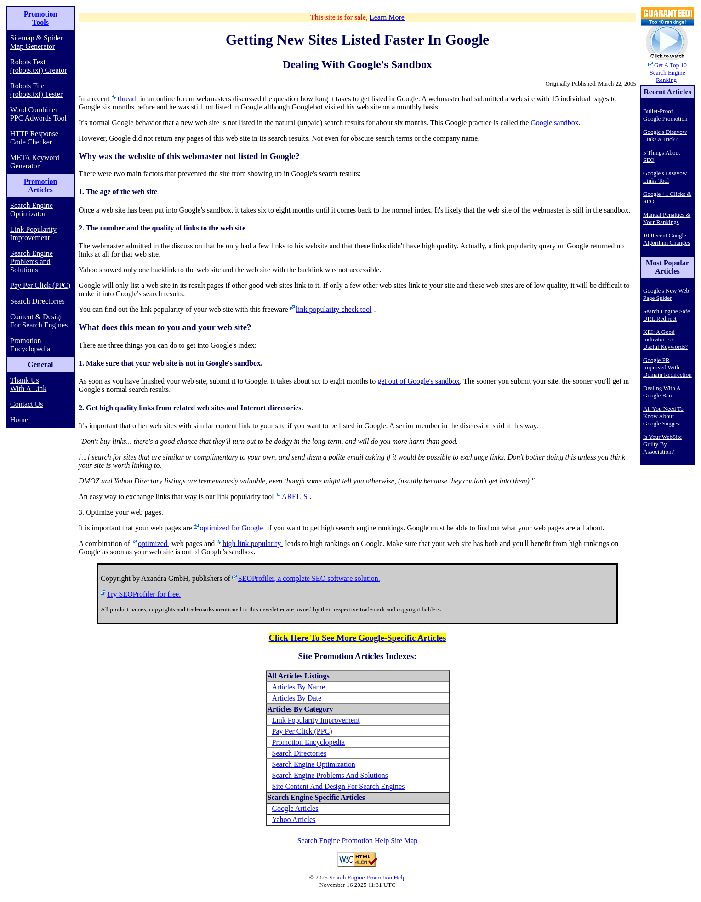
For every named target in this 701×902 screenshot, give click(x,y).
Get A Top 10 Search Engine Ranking (668, 72)
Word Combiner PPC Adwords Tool (38, 114)
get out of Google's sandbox (418, 381)
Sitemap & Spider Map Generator (36, 42)
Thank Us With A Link (28, 384)
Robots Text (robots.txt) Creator (38, 66)
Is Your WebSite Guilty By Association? (662, 444)
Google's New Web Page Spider (666, 294)
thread (128, 99)
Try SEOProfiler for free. (144, 594)
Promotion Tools (40, 18)
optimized (153, 543)
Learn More (387, 17)
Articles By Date (297, 698)
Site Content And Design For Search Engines (338, 786)
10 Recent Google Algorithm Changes (666, 239)
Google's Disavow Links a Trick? (665, 135)
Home (19, 420)
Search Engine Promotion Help (367, 877)
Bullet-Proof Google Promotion (665, 115)
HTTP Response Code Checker (34, 138)
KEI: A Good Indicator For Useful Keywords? (665, 339)
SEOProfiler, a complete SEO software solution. (309, 578)
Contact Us (26, 404)
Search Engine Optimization (313, 764)
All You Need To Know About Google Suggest (663, 416)
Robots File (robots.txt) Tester (36, 90)
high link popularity (252, 543)
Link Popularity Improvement (33, 233)
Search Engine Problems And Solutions (330, 775)
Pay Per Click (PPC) (40, 285)
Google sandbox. (555, 122)
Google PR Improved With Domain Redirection (667, 367)
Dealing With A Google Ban (662, 392)
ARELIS (295, 496)
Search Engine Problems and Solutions (31, 261)
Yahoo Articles (294, 819)
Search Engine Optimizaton (31, 209)
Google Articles (295, 808)
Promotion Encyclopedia (30, 345)
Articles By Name (298, 687)
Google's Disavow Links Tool (665, 177)
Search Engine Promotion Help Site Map (357, 841)
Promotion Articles (40, 186)
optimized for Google (232, 528)
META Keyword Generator (34, 162)
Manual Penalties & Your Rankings (666, 218)
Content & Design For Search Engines (39, 321)
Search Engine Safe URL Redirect (666, 315)
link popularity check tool (334, 309)
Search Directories (37, 301)
